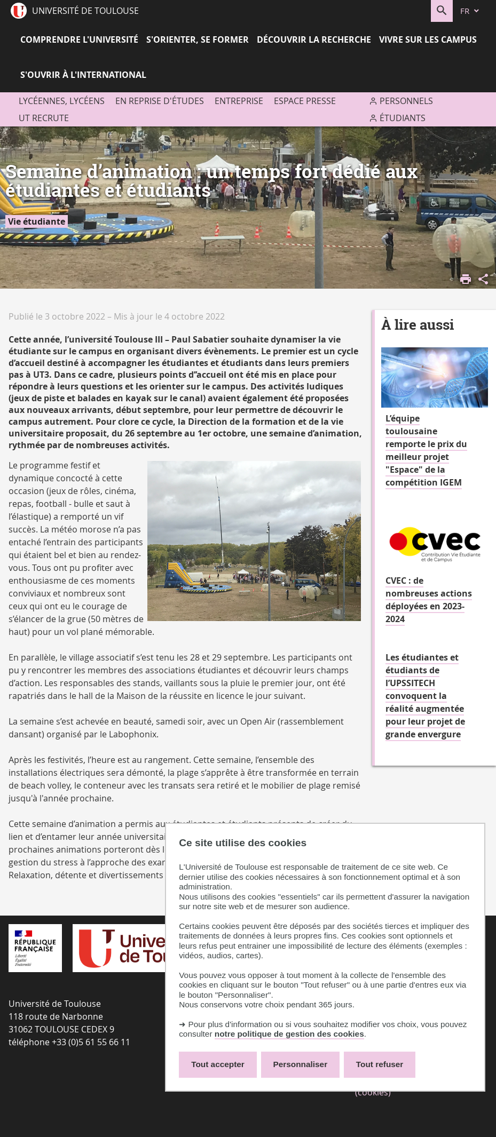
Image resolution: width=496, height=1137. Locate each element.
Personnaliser (300, 1064)
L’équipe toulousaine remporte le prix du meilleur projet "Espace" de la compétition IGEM (426, 450)
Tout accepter (218, 1064)
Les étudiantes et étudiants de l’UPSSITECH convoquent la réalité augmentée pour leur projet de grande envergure (425, 695)
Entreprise (239, 101)
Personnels (406, 101)
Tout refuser (379, 1064)
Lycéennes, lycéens (62, 101)
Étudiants (403, 118)
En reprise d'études (159, 101)
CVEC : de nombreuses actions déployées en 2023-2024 (428, 600)
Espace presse (305, 101)
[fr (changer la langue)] (470, 11)
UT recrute (44, 118)
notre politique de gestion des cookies (289, 1033)
